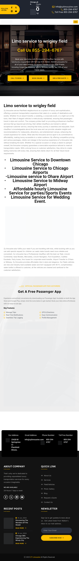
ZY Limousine (35, 557)
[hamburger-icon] (75, 21)
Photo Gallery (49, 489)
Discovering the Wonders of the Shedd (22, 522)
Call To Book (17, 78)
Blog (45, 493)
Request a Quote (50, 498)
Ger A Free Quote (60, 78)
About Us (47, 476)
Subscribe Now (56, 538)
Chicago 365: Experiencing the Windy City (22, 538)
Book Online (38, 78)
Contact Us (48, 502)
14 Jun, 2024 (21, 518)
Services (47, 480)
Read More (21, 528)
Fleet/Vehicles (49, 484)
